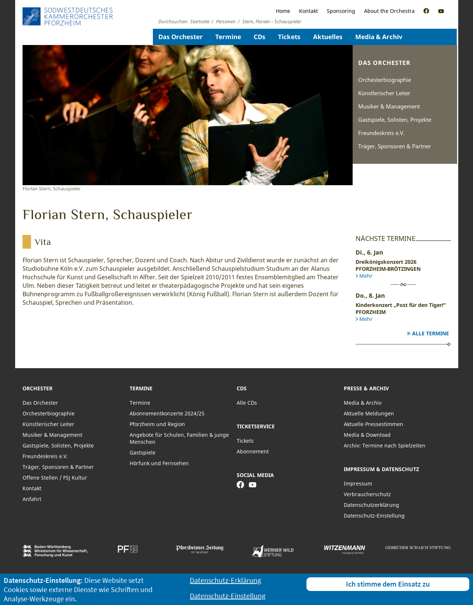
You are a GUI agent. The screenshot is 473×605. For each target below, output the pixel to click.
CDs (259, 36)
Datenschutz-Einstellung (374, 515)
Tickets (289, 36)
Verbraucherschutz (367, 494)
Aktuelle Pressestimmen (373, 424)
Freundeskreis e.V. (381, 132)
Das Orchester (180, 36)
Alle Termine (430, 333)
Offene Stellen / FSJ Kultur (55, 477)
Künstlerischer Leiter (384, 93)
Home (283, 10)
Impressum (358, 483)
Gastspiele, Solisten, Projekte (394, 119)
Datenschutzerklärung (371, 504)
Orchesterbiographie (384, 79)
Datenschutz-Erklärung (225, 580)
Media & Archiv (378, 36)
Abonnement (253, 451)
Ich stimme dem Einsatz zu (388, 583)
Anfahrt (32, 498)
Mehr (366, 275)
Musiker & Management (389, 106)
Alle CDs (247, 402)
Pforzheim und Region (157, 424)
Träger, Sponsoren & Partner (394, 146)
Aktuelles (328, 36)
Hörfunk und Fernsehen (159, 463)
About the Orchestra (389, 10)
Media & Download (367, 434)
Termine (228, 36)
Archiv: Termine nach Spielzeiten (384, 445)
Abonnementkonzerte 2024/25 (167, 413)
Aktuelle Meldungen (369, 413)
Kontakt (308, 10)
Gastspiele (142, 452)
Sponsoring (341, 10)
